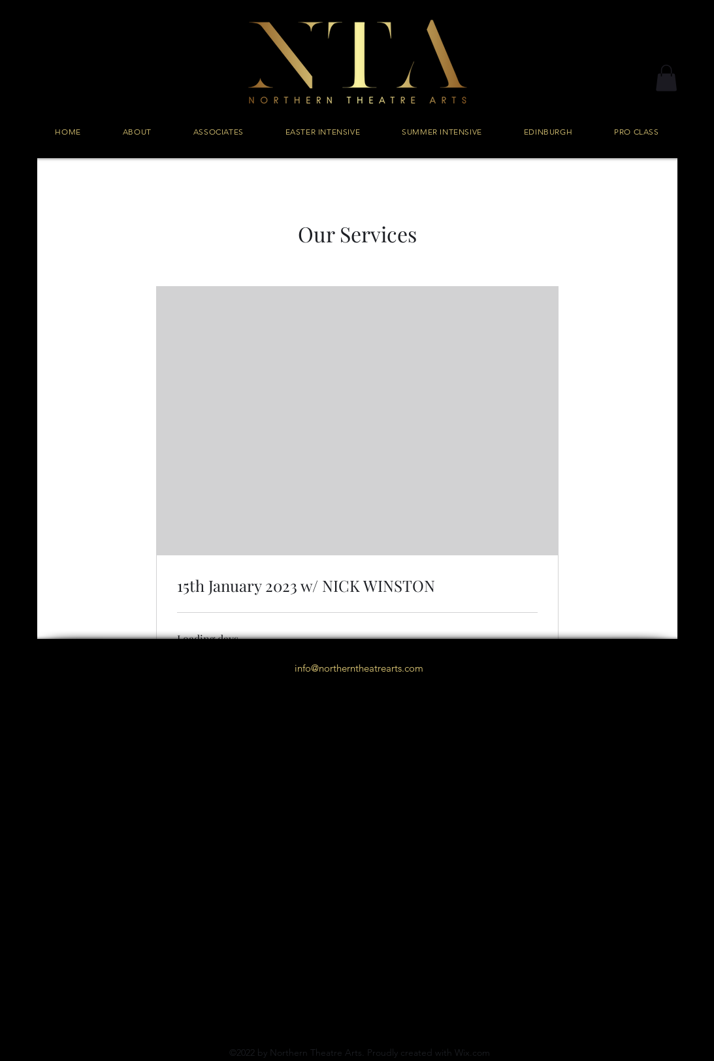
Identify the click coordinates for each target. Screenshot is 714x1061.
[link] (357, 586)
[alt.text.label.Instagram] (357, 697)
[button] (666, 78)
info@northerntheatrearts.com (359, 668)
